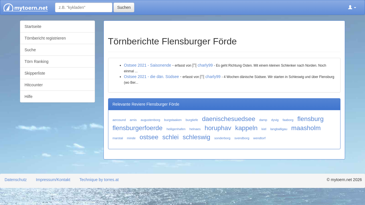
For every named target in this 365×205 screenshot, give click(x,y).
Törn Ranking (36, 61)
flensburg (310, 118)
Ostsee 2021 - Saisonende (147, 65)
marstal (118, 138)
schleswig (196, 137)
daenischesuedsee (228, 118)
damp (263, 120)
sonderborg (222, 138)
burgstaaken (173, 120)
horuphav (217, 128)
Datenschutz (16, 179)
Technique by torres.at (99, 179)
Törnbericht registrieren (45, 38)
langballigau (278, 129)
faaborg (288, 120)
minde (131, 138)
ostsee (148, 137)
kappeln (246, 128)
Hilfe (29, 96)
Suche (30, 50)
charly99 (205, 65)
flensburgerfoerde (138, 128)
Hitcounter (34, 85)
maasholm (306, 128)
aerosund (119, 120)
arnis (133, 120)
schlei (170, 137)
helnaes (194, 129)
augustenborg (150, 120)
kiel (263, 129)
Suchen (124, 7)
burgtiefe (192, 120)
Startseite (33, 26)
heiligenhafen (176, 129)
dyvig (275, 120)
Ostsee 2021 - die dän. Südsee (151, 76)
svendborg (241, 138)
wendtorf (259, 138)
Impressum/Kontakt (53, 179)
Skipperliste (35, 73)
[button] (352, 7)
